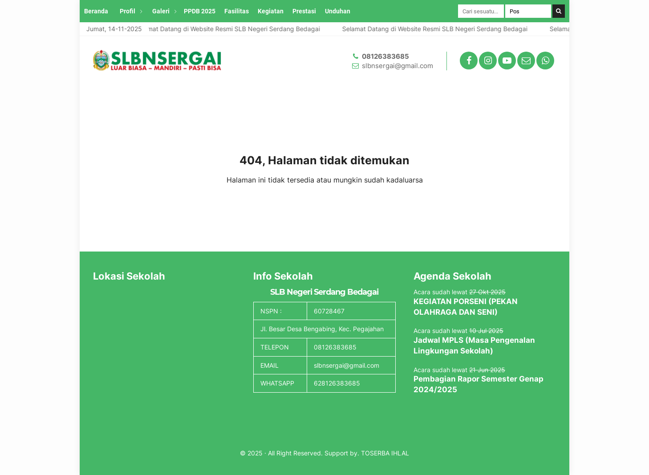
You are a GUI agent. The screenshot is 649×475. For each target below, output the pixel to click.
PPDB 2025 (199, 11)
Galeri (161, 11)
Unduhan (337, 11)
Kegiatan (271, 11)
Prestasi (304, 11)
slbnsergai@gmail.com (397, 65)
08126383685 (385, 56)
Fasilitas (236, 11)
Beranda (96, 11)
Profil (127, 11)
